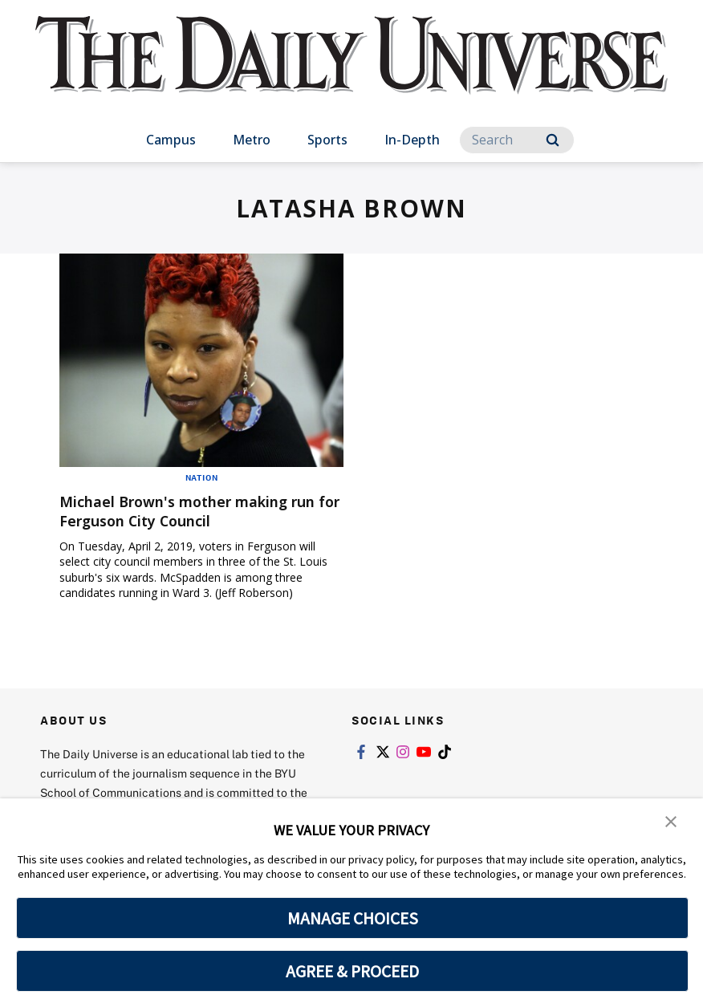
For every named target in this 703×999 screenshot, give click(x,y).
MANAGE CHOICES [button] (352, 918)
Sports (327, 139)
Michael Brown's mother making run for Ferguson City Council (190, 510)
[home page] (351, 71)
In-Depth (412, 139)
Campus (171, 139)
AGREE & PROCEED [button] (352, 971)
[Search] (517, 140)
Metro (251, 139)
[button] (671, 822)
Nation (201, 477)
